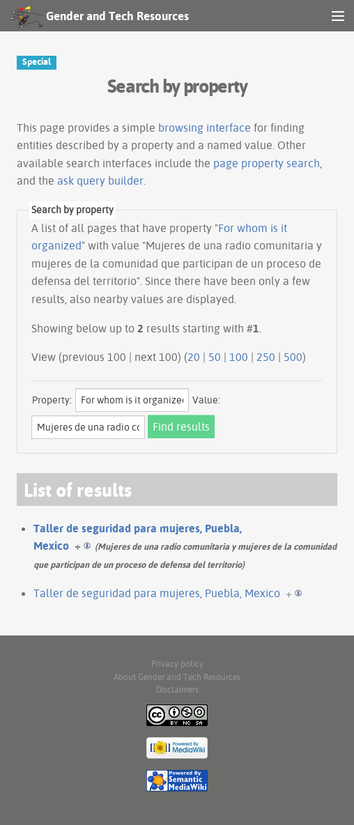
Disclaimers (177, 689)
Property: (52, 400)
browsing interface (204, 127)
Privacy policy (177, 663)
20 (193, 357)
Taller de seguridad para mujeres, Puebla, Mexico (156, 593)
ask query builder (100, 180)
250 (265, 357)
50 (214, 357)
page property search (266, 163)
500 (293, 357)
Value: (206, 400)
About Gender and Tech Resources (177, 677)
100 (238, 357)
